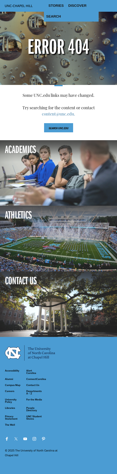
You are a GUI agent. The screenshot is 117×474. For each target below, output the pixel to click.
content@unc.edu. (58, 114)
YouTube (25, 439)
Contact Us (32, 385)
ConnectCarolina (34, 379)
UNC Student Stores (34, 417)
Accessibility (12, 371)
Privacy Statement (11, 417)
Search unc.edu (59, 128)
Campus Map (12, 385)
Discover (77, 6)
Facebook (7, 439)
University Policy (11, 400)
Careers (9, 391)
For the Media (34, 399)
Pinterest (43, 439)
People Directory (31, 409)
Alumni (9, 379)
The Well (10, 425)
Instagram (34, 439)
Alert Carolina (31, 372)
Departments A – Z (34, 392)
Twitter (16, 439)
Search (53, 16)
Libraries (10, 408)
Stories (56, 6)
